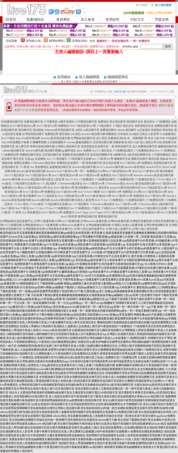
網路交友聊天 (139, 158)
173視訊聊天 (104, 125)
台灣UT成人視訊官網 (145, 229)
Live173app (81, 212)
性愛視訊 (113, 138)
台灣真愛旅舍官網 (34, 229)
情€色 (123, 138)
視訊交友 (128, 125)
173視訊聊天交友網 (79, 158)
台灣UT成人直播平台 (118, 229)
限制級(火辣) (34, 40)
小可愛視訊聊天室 (86, 121)
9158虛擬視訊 (167, 134)
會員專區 (63, 19)
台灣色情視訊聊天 (33, 134)
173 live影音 (36, 204)
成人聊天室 (22, 146)
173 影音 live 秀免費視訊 (34, 167)
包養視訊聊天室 (33, 121)
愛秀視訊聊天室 (87, 216)
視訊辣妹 (38, 130)
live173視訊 (8, 138)
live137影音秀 (169, 212)
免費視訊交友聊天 (68, 163)
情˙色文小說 (151, 138)
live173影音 (8, 208)
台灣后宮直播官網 (163, 221)
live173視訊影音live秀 (83, 125)
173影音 (172, 208)
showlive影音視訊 (134, 167)
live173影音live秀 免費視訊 (117, 191)
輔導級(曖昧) (57, 40)
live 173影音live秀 (102, 158)
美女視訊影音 (117, 121)
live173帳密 (93, 191)
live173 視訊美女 (102, 150)
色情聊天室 (8, 146)
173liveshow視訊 (115, 183)
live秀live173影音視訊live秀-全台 (118, 171)
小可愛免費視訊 (161, 154)
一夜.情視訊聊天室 (90, 163)
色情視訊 (156, 130)
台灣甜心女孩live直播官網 (127, 225)
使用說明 (112, 19)
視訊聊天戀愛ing (54, 150)
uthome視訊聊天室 (14, 150)
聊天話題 (153, 158)
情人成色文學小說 (151, 142)
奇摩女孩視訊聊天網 (42, 146)
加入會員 (88, 19)
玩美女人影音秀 (149, 134)
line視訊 (134, 134)
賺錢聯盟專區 (118, 77)
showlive (51, 171)
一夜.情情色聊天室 (120, 146)
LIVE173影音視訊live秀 (117, 212)
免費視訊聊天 (108, 130)
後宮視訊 (64, 134)
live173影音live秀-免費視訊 (53, 125)
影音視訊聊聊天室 (101, 154)
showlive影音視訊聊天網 (55, 138)
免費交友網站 (22, 163)
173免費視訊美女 (144, 150)
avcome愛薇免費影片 (79, 142)
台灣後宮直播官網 (141, 221)
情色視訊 (168, 130)
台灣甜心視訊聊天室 (67, 146)
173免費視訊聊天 (123, 150)
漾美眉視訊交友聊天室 (94, 146)
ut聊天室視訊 (66, 121)
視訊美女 (149, 121)
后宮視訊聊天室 (51, 154)
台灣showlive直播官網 (93, 221)
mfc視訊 (76, 134)
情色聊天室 (169, 142)
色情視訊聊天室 (162, 163)
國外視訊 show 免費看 (78, 150)
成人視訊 (101, 138)
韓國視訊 (111, 134)
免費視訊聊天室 (164, 125)
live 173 (34, 208)
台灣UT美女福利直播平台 (89, 229)
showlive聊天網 (34, 150)
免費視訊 (103, 121)
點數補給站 (35, 19)
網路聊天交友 (122, 158)
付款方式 (137, 19)
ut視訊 (79, 130)
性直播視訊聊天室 (12, 121)
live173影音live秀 (122, 175)
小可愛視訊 (51, 121)
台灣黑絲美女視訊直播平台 (16, 221)
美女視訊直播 (111, 163)
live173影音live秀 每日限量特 (155, 171)
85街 (162, 138)
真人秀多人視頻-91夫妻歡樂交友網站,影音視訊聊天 (89, 81)
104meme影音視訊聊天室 (59, 130)
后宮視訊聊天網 (102, 142)
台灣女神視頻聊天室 (156, 225)
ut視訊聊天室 (91, 130)
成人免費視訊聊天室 (144, 146)
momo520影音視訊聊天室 (125, 187)
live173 (100, 167)
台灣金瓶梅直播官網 (98, 225)
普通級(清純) (80, 40)
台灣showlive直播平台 (72, 225)
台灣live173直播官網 (67, 221)
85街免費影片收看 (18, 142)
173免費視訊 (163, 121)
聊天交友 (18, 158)
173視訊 (117, 125)
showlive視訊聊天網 (93, 134)
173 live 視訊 (163, 179)
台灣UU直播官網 (44, 221)
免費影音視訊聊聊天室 (76, 154)
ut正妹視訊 (143, 130)
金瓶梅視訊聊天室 (60, 167)
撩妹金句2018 (168, 158)
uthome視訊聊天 (126, 130)
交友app (29, 158)
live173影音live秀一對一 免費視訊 (77, 171)
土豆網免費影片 (56, 142)
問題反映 (162, 19)
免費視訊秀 (51, 134)
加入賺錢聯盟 (89, 77)
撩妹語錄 (7, 163)
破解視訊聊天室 (167, 146)
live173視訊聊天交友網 (125, 208)
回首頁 (11, 19)
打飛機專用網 (38, 142)
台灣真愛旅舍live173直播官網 (40, 225)
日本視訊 (122, 134)
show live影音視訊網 (28, 138)
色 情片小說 (132, 142)
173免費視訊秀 (10, 154)
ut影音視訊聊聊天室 (139, 154)
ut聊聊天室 (119, 154)
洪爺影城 (118, 142)
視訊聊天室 (25, 130)
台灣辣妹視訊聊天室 (83, 138)
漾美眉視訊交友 (144, 125)
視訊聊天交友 (135, 121)
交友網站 (40, 158)
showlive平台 (153, 167)
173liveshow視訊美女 (43, 163)
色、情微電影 (135, 138)
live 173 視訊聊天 (57, 158)
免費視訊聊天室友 (30, 154)
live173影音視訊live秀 (23, 125)
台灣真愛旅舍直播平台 (59, 229)
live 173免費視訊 (165, 150)
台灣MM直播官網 (118, 221)
